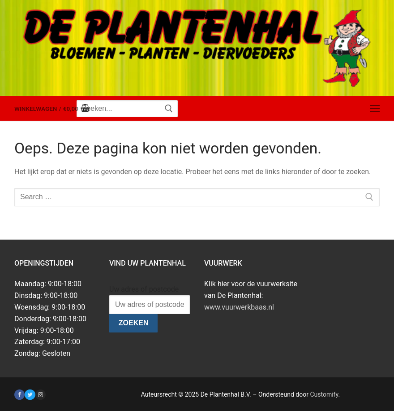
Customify (324, 394)
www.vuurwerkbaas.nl (239, 307)
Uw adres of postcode (144, 289)
